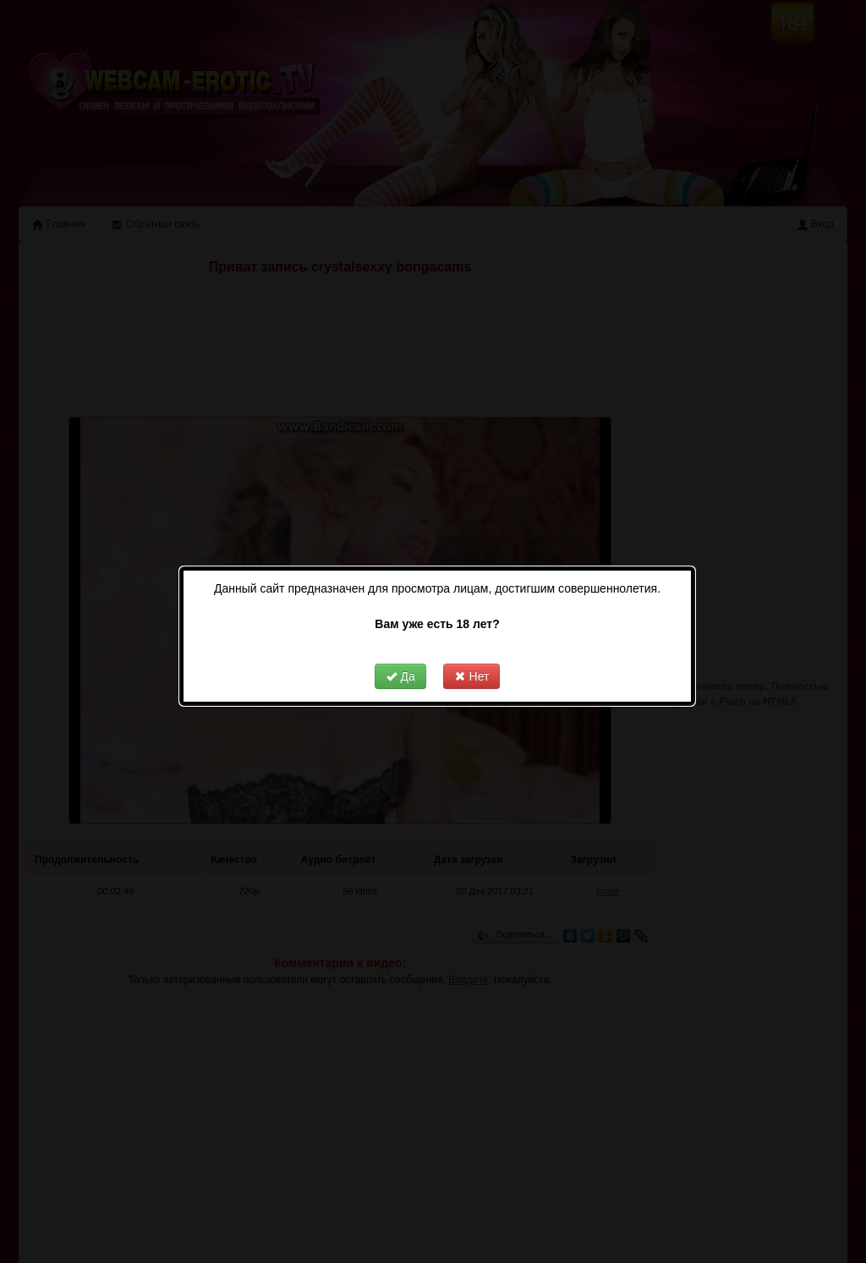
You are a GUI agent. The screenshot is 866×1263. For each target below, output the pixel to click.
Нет (472, 648)
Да (400, 648)
